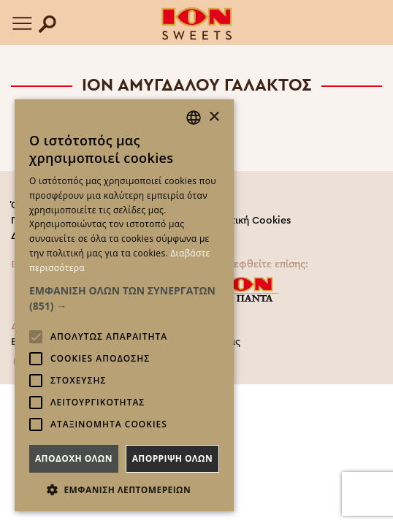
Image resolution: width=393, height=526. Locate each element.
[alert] (124, 305)
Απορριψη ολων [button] (172, 458)
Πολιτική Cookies (249, 221)
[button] (124, 298)
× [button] (213, 117)
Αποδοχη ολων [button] (73, 458)
